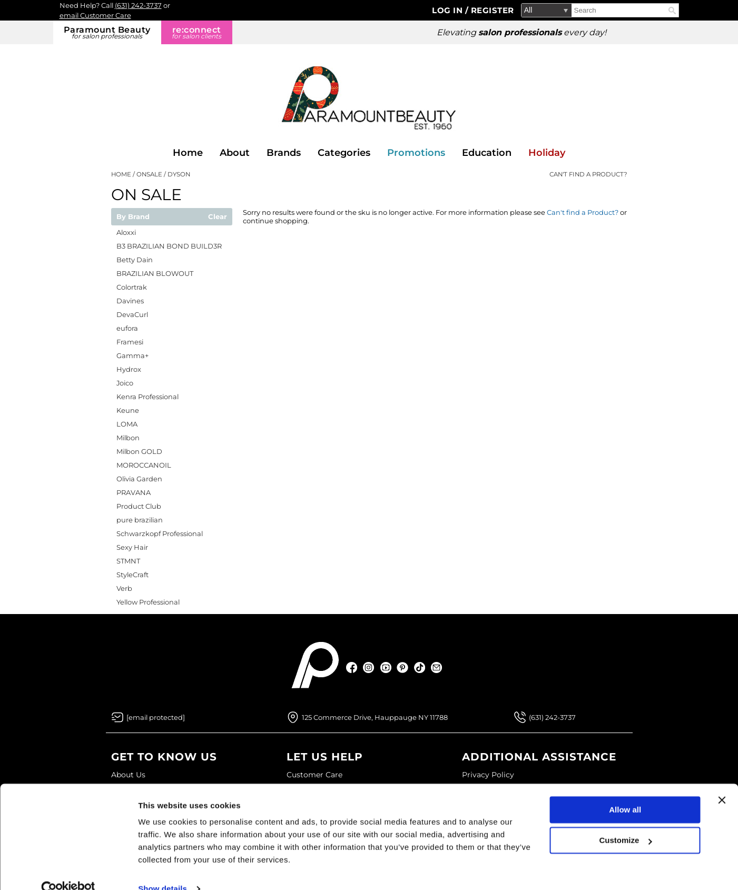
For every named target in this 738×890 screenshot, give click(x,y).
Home (188, 153)
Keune (127, 410)
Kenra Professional (147, 396)
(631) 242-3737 (138, 5)
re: (197, 32)
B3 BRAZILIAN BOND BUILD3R (169, 246)
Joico (124, 383)
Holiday (546, 153)
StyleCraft (132, 574)
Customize (625, 820)
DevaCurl (132, 314)
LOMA (126, 424)
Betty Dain (134, 259)
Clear (217, 217)
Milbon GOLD (139, 451)
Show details (162, 869)
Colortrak (131, 287)
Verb (124, 588)
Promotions (416, 153)
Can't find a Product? (588, 174)
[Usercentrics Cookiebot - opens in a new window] (68, 869)
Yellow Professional (148, 602)
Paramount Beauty (107, 32)
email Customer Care (95, 15)
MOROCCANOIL (143, 465)
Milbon (128, 437)
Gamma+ (132, 355)
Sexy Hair (132, 547)
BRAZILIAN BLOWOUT (154, 273)
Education (486, 153)
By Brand (133, 217)
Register (492, 10)
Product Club (138, 506)
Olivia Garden (139, 478)
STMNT (128, 561)
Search (672, 10)
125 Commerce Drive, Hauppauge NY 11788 (375, 717)
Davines (130, 300)
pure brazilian (139, 520)
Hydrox (128, 369)
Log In (448, 10)
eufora (127, 328)
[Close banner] (721, 780)
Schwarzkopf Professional (159, 533)
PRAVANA (133, 492)
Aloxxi (126, 232)
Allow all (625, 790)
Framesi (129, 342)
